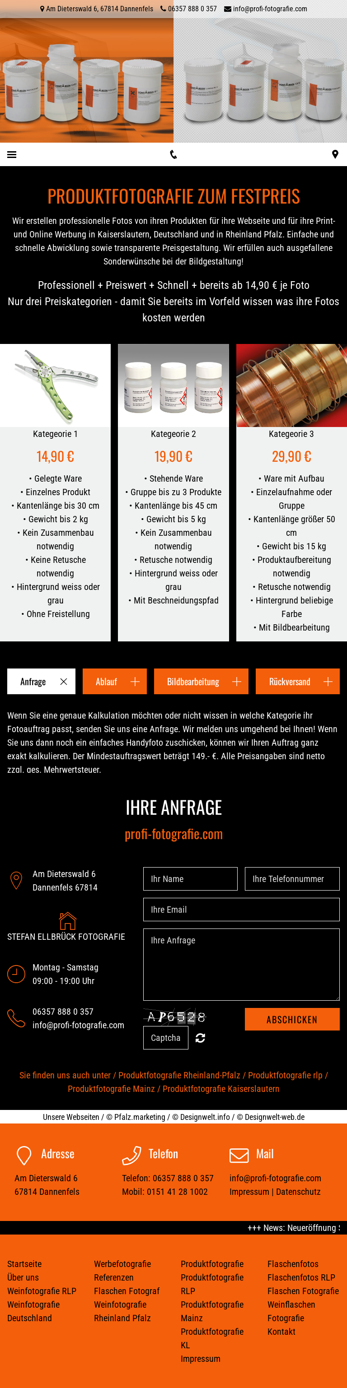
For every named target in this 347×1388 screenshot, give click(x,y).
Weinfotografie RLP (41, 1291)
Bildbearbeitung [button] (193, 681)
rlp (318, 1075)
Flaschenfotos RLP (301, 1277)
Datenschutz (298, 1191)
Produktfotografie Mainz (111, 1088)
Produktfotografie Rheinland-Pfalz (179, 1075)
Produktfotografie (280, 1075)
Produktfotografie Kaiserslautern (221, 1088)
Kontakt (281, 1331)
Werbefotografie (122, 1263)
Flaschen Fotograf (126, 1291)
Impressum (249, 1191)
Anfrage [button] (33, 681)
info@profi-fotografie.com (270, 9)
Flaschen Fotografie (303, 1291)
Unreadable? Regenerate (200, 1037)
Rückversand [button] (289, 681)
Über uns (23, 1277)
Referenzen (114, 1277)
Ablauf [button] (106, 681)
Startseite (24, 1263)
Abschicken (292, 1019)
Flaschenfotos (293, 1263)
